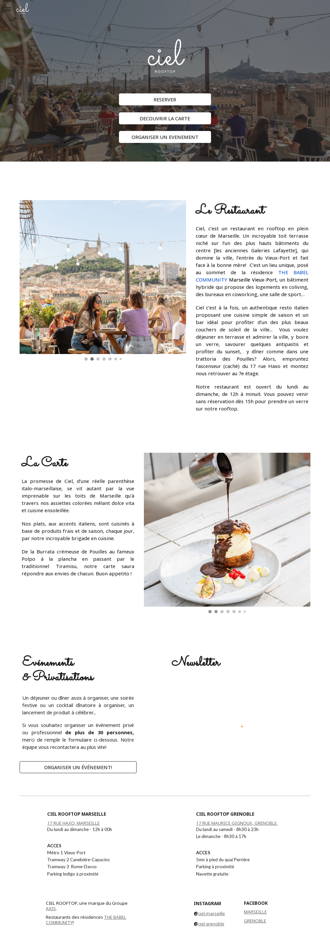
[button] (8, 9)
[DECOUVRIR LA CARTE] (165, 118)
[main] (165, 177)
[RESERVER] (165, 99)
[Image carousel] (103, 280)
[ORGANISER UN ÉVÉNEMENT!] (78, 767)
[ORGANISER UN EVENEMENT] (165, 137)
